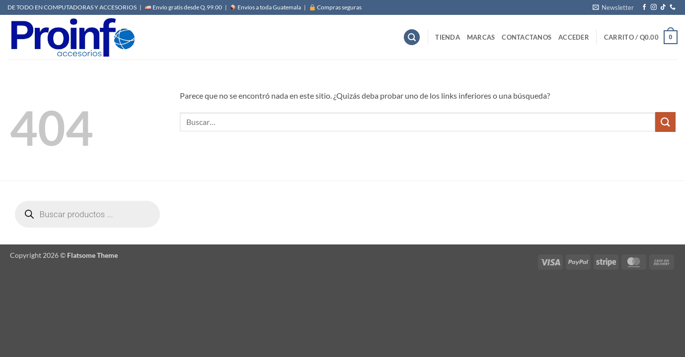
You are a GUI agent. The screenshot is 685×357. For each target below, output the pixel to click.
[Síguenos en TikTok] (663, 7)
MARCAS (481, 37)
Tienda (447, 37)
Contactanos (526, 37)
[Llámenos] (673, 7)
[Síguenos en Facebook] (644, 7)
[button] (613, 7)
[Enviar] (665, 121)
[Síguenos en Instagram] (654, 7)
